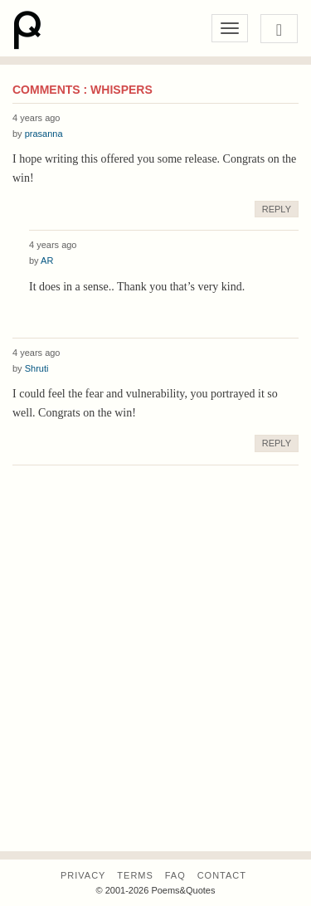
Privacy (83, 875)
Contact (221, 875)
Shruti (37, 368)
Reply (276, 209)
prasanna (44, 134)
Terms (135, 875)
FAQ (175, 875)
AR (47, 260)
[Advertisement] (155, 683)
